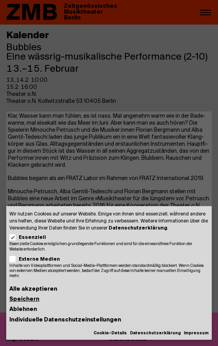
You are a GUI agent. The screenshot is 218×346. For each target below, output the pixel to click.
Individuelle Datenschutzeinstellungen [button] (65, 320)
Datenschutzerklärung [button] (155, 333)
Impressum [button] (196, 333)
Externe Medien (37, 259)
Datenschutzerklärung (138, 228)
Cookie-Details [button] (110, 333)
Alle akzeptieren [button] (33, 289)
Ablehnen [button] (23, 309)
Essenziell (30, 237)
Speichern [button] (24, 299)
